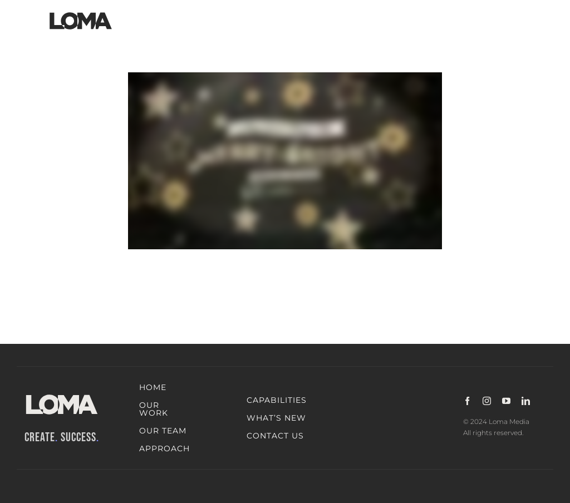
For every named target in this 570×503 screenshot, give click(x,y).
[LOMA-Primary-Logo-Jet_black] (80, 12)
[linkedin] (526, 401)
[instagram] (487, 401)
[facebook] (467, 401)
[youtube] (506, 401)
